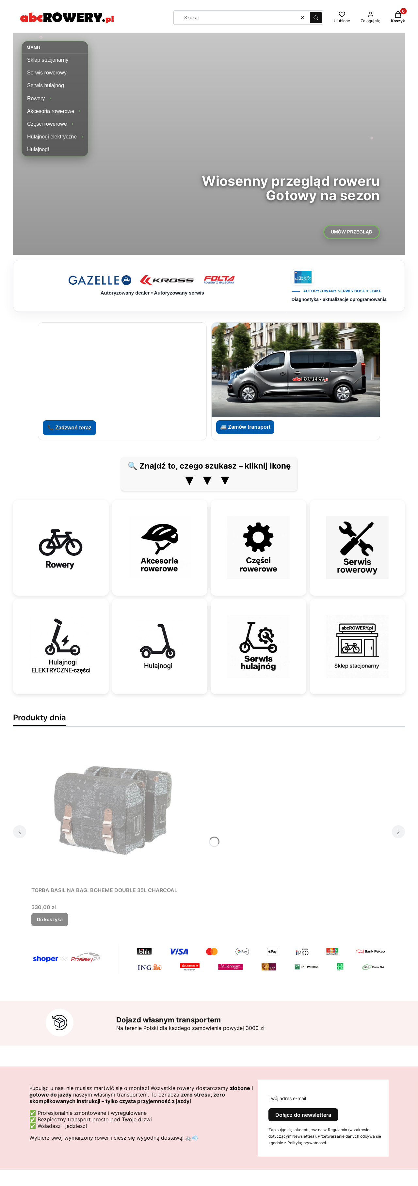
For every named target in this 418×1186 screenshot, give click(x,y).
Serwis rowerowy (47, 72)
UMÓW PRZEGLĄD (351, 231)
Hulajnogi (38, 149)
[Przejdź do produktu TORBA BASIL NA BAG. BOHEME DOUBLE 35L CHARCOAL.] (113, 810)
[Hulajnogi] (159, 646)
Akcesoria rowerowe (50, 111)
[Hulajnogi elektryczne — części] (61, 646)
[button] (316, 17)
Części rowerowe (47, 124)
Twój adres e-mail (287, 1098)
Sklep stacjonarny (47, 60)
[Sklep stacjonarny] (357, 646)
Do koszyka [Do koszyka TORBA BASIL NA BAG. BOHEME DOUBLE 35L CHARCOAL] (50, 919)
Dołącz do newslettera (303, 1115)
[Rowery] (61, 547)
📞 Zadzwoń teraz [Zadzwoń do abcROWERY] (69, 427)
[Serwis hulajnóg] (258, 646)
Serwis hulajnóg (45, 85)
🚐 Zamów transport (245, 427)
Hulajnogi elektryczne (52, 136)
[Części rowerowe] (258, 547)
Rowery (36, 98)
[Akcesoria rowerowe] (159, 547)
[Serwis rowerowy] (357, 547)
